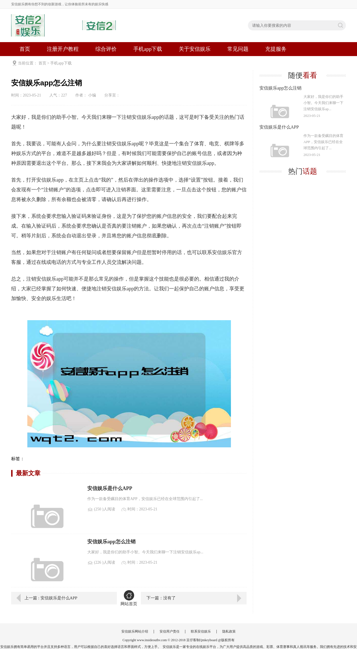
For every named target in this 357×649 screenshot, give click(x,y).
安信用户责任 (170, 631)
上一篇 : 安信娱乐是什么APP (51, 598)
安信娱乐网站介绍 (134, 631)
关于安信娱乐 (195, 49)
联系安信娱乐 (201, 631)
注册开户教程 (63, 49)
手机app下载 (147, 49)
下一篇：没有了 (161, 598)
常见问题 (238, 49)
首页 (25, 49)
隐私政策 (229, 631)
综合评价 (106, 49)
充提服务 (275, 49)
